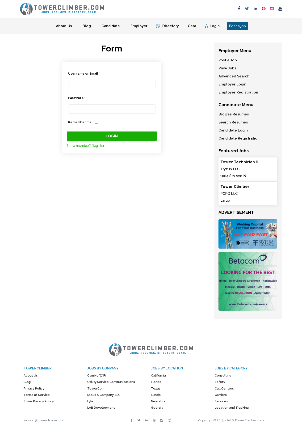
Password (76, 98)
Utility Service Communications (111, 382)
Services (221, 401)
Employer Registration (238, 92)
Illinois (156, 395)
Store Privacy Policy (39, 401)
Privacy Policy (34, 388)
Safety (220, 382)
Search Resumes (233, 122)
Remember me (80, 122)
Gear (192, 26)
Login (215, 26)
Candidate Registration (239, 138)
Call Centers (224, 388)
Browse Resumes (233, 114)
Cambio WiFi (96, 375)
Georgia (157, 407)
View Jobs (227, 68)
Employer (138, 26)
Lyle (90, 401)
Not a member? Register (85, 146)
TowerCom (95, 388)
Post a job (237, 26)
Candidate (110, 26)
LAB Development (101, 407)
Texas (155, 388)
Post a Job (227, 60)
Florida (156, 382)
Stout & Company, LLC (103, 395)
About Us (64, 26)
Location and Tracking (232, 407)
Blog (87, 26)
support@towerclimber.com (44, 420)
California (158, 375)
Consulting (223, 375)
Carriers (221, 395)
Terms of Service (37, 395)
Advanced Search (233, 76)
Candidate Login (233, 130)
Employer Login (232, 84)
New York (158, 401)
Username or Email (84, 73)
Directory (170, 26)
